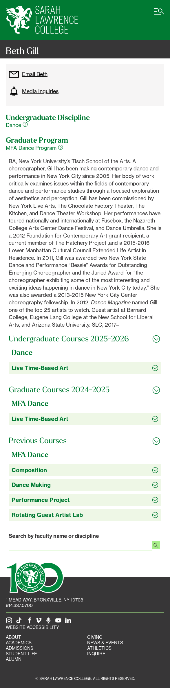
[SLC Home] (42, 20)
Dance (17, 125)
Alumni (14, 659)
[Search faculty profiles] (156, 546)
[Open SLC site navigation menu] (159, 14)
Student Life (21, 653)
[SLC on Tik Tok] (20, 622)
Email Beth (28, 74)
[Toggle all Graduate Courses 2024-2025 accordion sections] (85, 389)
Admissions (19, 648)
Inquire (96, 653)
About (13, 637)
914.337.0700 (19, 605)
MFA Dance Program (34, 148)
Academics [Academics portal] (19, 642)
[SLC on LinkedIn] (69, 622)
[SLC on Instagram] (10, 622)
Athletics (99, 648)
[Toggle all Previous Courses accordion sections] (85, 440)
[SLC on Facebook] (29, 622)
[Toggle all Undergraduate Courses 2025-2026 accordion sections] (85, 338)
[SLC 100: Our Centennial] (35, 577)
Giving (95, 637)
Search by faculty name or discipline (54, 536)
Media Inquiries (34, 91)
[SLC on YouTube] (59, 622)
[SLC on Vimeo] (39, 622)
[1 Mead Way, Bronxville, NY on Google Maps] (44, 600)
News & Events (105, 642)
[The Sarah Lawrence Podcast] (49, 622)
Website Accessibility (32, 627)
